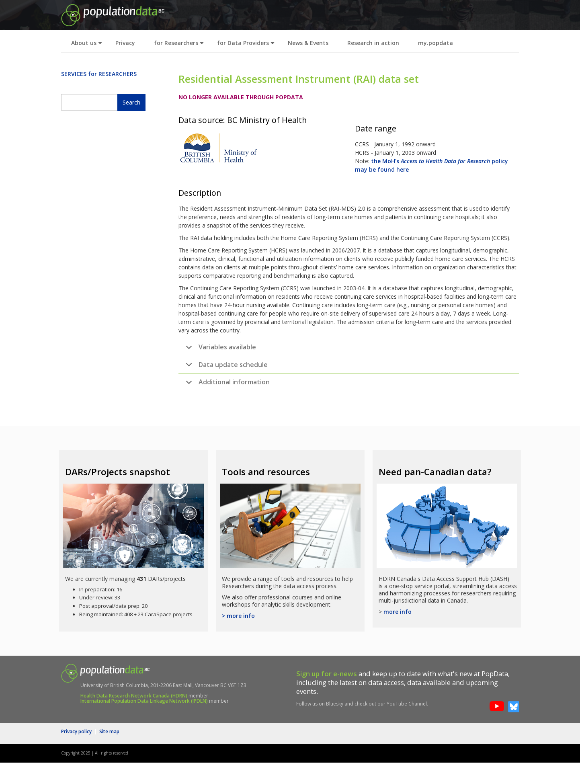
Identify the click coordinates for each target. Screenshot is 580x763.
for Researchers (180, 45)
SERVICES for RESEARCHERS (99, 74)
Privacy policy (76, 731)
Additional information (226, 384)
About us (88, 45)
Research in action (373, 43)
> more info (238, 615)
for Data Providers (247, 45)
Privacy (125, 43)
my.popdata (435, 43)
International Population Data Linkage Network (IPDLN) (144, 700)
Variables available (219, 349)
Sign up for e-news (326, 673)
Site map (109, 731)
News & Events (308, 43)
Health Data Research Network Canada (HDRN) (133, 695)
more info (397, 611)
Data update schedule (225, 367)
